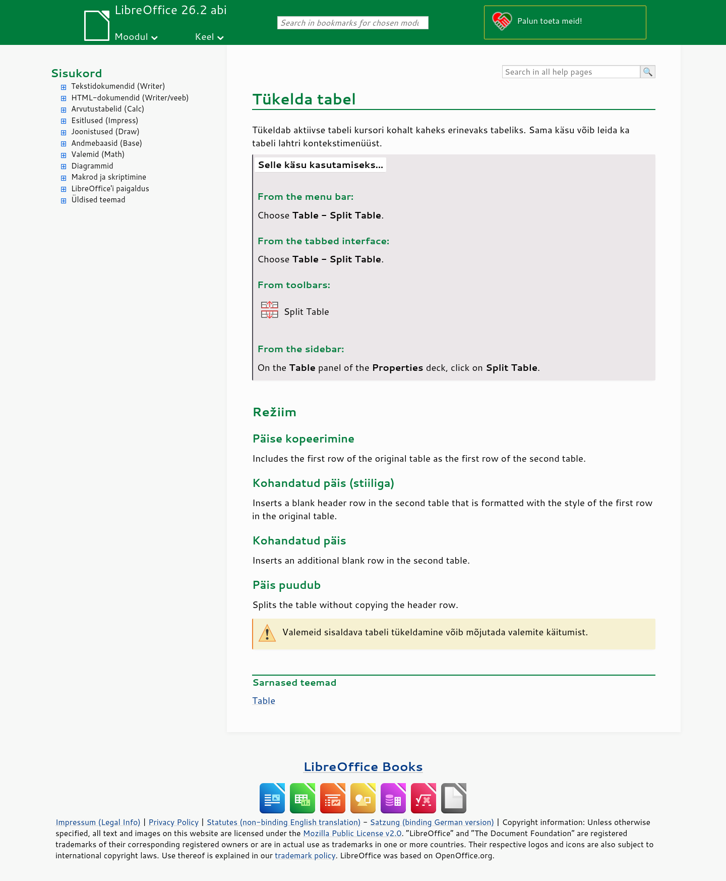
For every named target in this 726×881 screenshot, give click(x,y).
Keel (204, 36)
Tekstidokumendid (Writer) (118, 86)
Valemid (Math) (98, 154)
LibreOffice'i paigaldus (110, 188)
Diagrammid (92, 165)
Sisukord (76, 73)
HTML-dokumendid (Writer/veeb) (130, 97)
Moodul (131, 36)
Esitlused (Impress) (105, 120)
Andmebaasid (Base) (106, 143)
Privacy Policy (173, 822)
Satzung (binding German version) (432, 822)
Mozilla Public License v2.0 (352, 833)
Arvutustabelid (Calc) (107, 108)
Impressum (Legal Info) (98, 822)
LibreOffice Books (363, 766)
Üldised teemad (98, 199)
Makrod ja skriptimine (108, 177)
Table (263, 700)
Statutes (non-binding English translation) (283, 822)
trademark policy (305, 855)
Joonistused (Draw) (105, 131)
